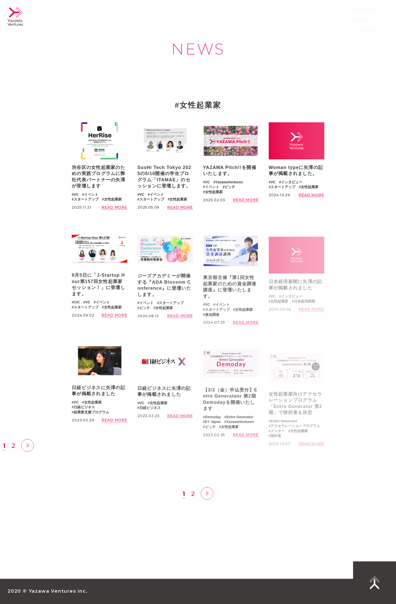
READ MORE (114, 207)
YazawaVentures (229, 182)
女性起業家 (113, 199)
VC (76, 194)
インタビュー (291, 182)
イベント (91, 194)
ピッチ (230, 187)
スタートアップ (86, 199)
